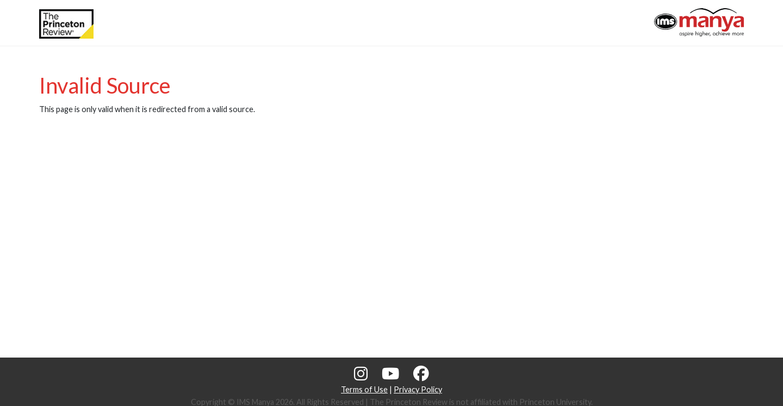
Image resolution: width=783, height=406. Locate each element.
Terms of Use (364, 389)
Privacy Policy (418, 389)
